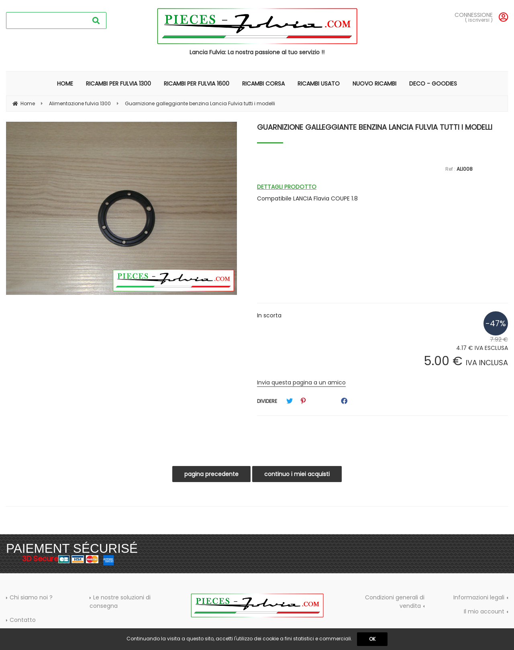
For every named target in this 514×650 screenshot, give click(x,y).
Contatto (23, 620)
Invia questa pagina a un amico (301, 382)
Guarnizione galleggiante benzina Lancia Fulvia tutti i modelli (374, 127)
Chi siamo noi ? (31, 597)
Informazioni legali (478, 597)
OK (372, 639)
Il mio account (484, 611)
